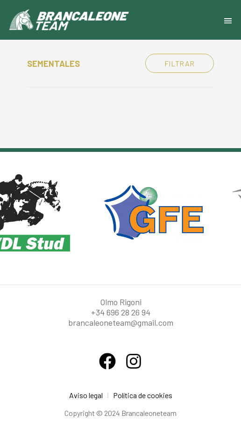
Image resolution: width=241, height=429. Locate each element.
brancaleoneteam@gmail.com (120, 322)
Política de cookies (142, 395)
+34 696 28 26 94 (120, 312)
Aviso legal (86, 395)
